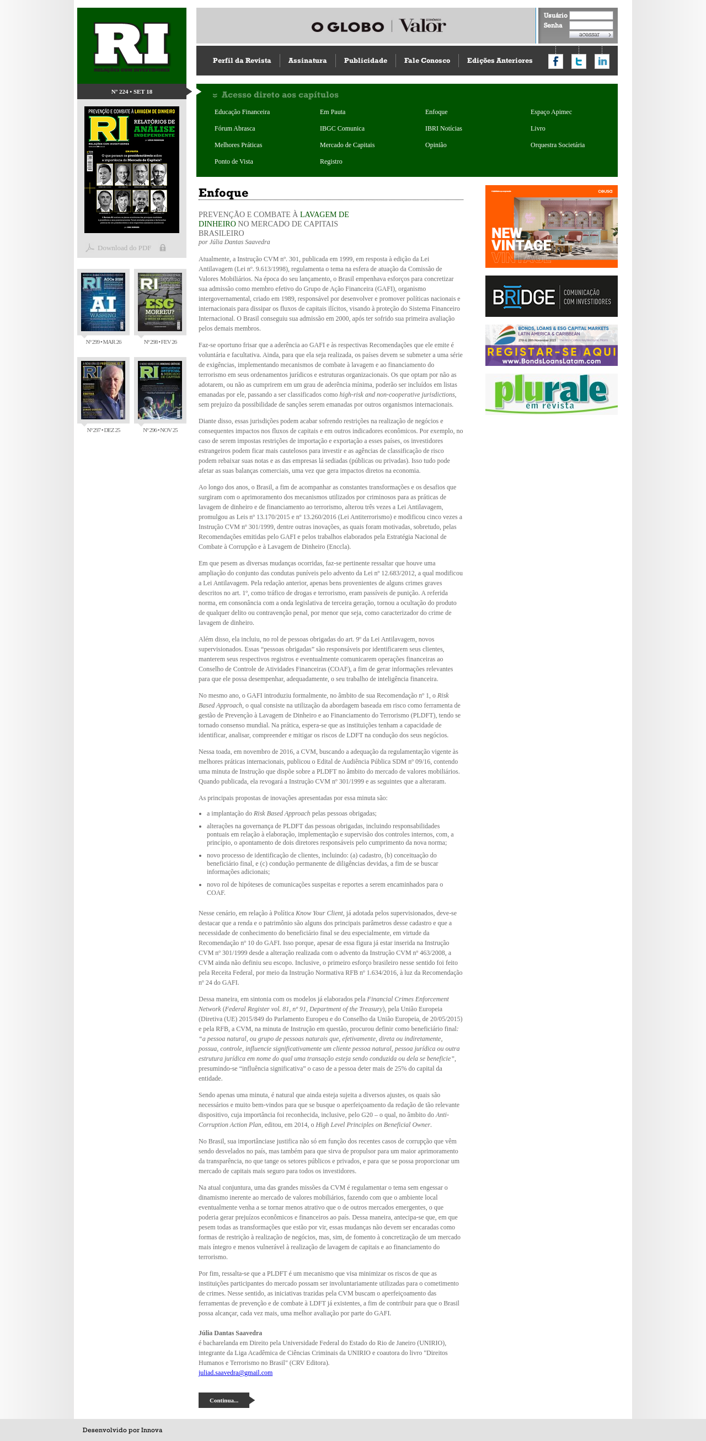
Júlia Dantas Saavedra (240, 242)
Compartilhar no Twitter (578, 61)
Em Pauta (332, 112)
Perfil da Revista (242, 60)
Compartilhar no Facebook (555, 61)
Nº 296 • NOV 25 (160, 397)
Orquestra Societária (558, 145)
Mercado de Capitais (347, 145)
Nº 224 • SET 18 (132, 91)
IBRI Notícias (443, 128)
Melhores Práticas (238, 145)
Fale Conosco (427, 60)
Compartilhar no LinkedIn (602, 61)
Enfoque (436, 112)
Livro (538, 128)
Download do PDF (125, 248)
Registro (331, 161)
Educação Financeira (242, 112)
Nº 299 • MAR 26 (103, 309)
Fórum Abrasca (235, 128)
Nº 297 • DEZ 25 (103, 397)
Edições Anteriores (500, 60)
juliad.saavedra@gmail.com (235, 1373)
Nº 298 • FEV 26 (160, 309)
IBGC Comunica (342, 128)
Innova (151, 1430)
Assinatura (307, 60)
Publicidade (365, 60)
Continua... (224, 1400)
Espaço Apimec (551, 112)
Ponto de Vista (234, 161)
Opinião (436, 145)
